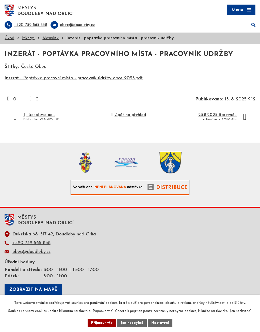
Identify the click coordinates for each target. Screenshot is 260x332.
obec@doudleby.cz (31, 251)
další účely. (238, 303)
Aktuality (50, 38)
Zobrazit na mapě (33, 289)
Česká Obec (33, 66)
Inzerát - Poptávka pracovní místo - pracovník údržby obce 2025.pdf (74, 78)
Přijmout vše (101, 323)
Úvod (9, 38)
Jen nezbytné (132, 323)
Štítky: (12, 66)
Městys (28, 38)
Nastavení (160, 323)
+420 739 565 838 (31, 242)
